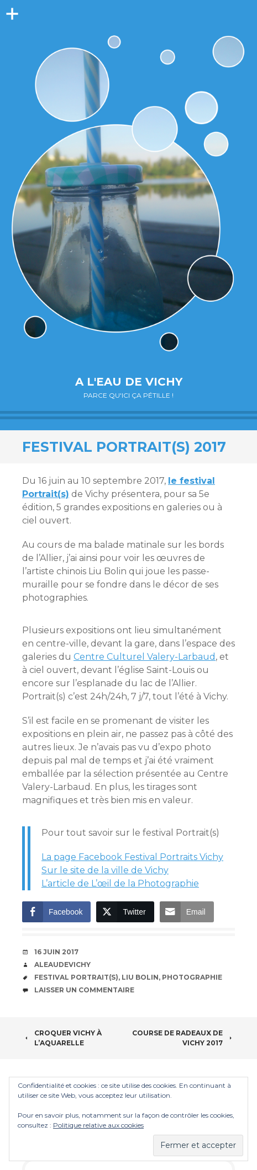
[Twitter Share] (125, 911)
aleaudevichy (62, 964)
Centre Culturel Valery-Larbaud (145, 656)
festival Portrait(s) (76, 977)
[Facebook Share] (56, 911)
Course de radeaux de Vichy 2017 (183, 1038)
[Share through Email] (187, 911)
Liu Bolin (140, 977)
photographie (192, 977)
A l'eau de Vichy (128, 381)
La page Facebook (132, 857)
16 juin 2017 (56, 952)
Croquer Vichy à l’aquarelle (62, 1038)
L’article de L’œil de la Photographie (120, 883)
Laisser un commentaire (84, 990)
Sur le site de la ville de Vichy (105, 870)
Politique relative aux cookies (98, 1125)
